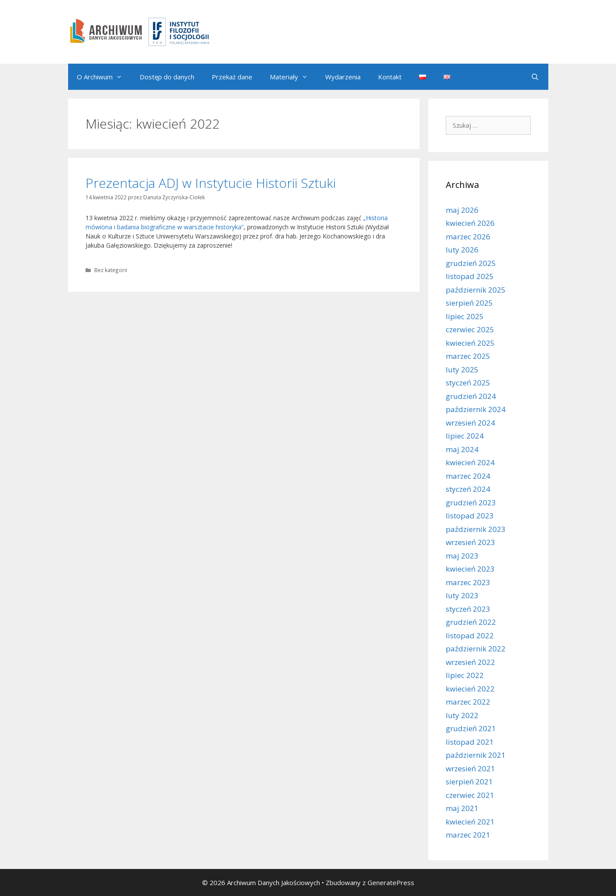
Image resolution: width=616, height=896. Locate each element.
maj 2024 (462, 449)
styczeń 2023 (468, 609)
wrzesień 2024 (470, 423)
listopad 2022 (470, 635)
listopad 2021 (470, 742)
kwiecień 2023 (470, 569)
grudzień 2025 (471, 263)
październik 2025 (476, 290)
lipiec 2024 (465, 436)
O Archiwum (104, 77)
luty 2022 (462, 715)
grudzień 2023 (471, 502)
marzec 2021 (468, 835)
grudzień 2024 (471, 396)
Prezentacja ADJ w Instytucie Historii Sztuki (211, 183)
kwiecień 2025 (470, 343)
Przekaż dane (232, 76)
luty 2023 (462, 595)
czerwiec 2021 (470, 795)
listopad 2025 (470, 276)
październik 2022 (476, 649)
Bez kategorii (110, 269)
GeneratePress (391, 882)
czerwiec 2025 (470, 329)
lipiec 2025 (465, 316)
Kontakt (390, 76)
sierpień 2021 (469, 782)
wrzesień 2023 (470, 542)
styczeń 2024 (468, 489)
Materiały (293, 77)
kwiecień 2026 (470, 223)
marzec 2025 (468, 356)
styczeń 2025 (468, 383)
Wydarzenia (343, 76)
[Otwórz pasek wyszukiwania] (535, 77)
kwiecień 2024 (470, 462)
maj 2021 (462, 808)
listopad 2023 (470, 516)
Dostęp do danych (167, 76)
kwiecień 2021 (470, 822)
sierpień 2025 (469, 303)
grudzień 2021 (471, 728)
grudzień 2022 (471, 622)
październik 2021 (476, 755)
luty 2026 (462, 250)
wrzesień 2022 (470, 662)
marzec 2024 (468, 476)
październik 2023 (476, 529)
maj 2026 (462, 210)
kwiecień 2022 (470, 689)
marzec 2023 (468, 582)
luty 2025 (462, 370)
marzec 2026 (468, 237)
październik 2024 (476, 409)
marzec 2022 (468, 702)
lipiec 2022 (465, 675)
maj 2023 (462, 556)
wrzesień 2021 (470, 768)
